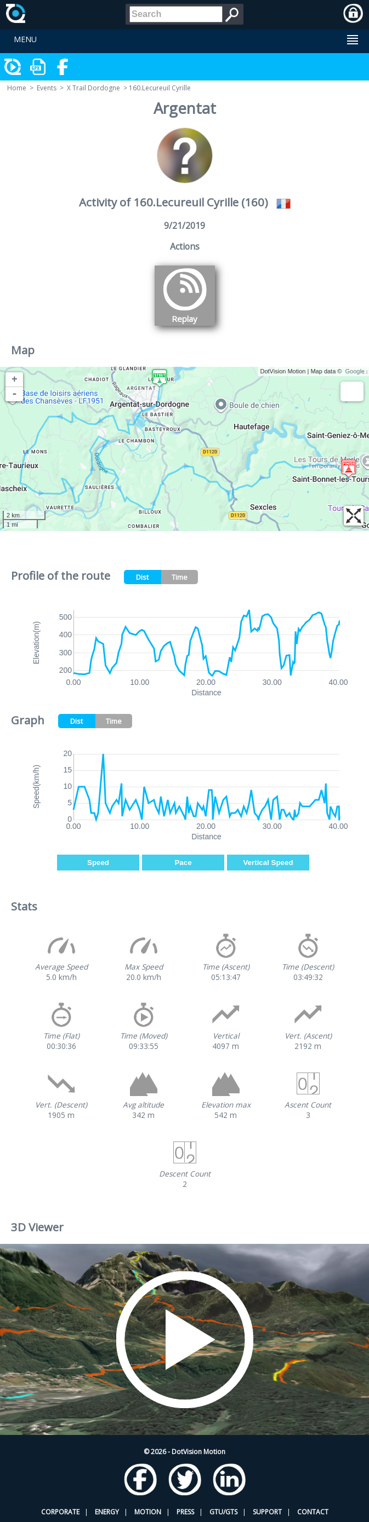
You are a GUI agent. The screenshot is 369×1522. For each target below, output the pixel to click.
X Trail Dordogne (93, 88)
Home (16, 88)
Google (355, 371)
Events (46, 88)
